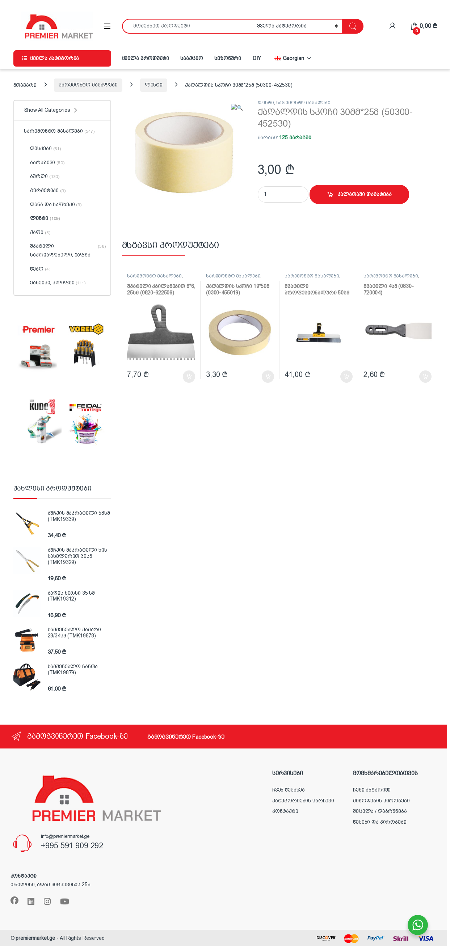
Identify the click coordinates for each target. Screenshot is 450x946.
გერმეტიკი (44, 190)
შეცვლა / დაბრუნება (380, 811)
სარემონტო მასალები (88, 85)
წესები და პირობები (379, 822)
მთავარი (25, 85)
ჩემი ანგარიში (372, 790)
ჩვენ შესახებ (288, 790)
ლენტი (154, 85)
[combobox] (187, 26)
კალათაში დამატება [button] (189, 376)
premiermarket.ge (35, 938)
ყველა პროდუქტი (145, 58)
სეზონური (227, 58)
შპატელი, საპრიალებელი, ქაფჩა (64, 250)
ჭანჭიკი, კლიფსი (54, 283)
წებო (37, 269)
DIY (257, 58)
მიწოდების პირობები (381, 800)
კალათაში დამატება (364, 194)
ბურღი (41, 176)
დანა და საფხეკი (52, 204)
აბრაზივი (44, 162)
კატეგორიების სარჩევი (303, 800)
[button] (240, 107)
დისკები (42, 148)
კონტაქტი (285, 811)
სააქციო (191, 58)
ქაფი (37, 232)
